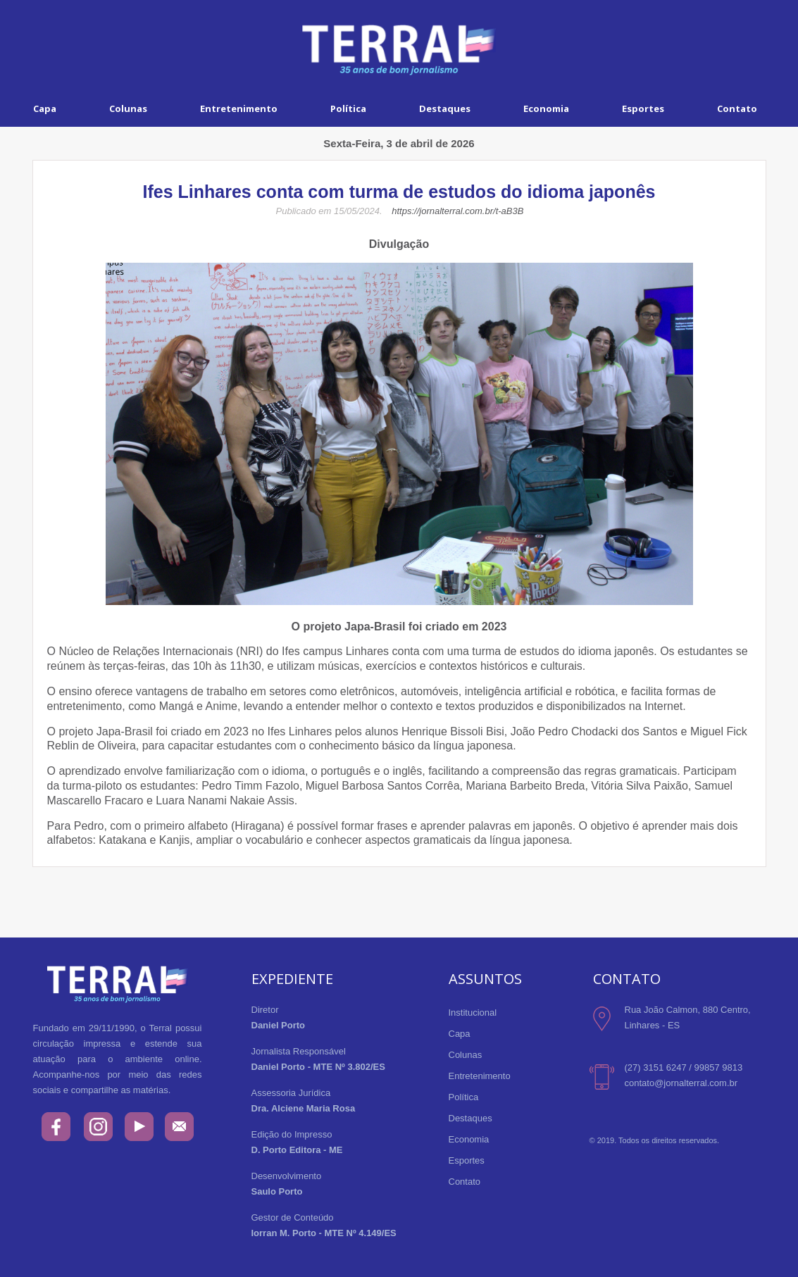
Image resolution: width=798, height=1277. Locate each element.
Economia (546, 108)
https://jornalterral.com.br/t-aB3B (457, 211)
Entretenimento (239, 108)
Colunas (128, 108)
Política (348, 108)
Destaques (444, 108)
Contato (465, 1181)
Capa (44, 108)
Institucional (473, 1012)
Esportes (643, 108)
